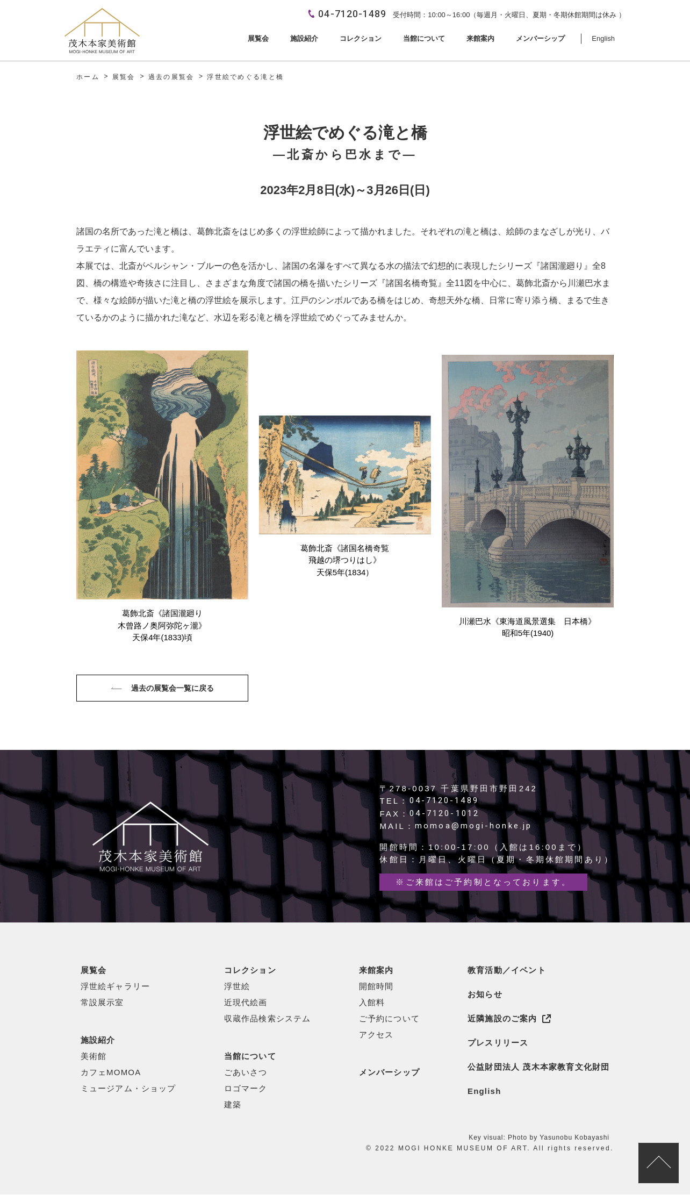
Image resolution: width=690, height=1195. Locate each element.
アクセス (376, 1035)
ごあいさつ (246, 1072)
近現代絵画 (246, 1002)
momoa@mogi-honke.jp (474, 827)
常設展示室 (102, 1002)
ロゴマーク (246, 1088)
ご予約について (389, 1019)
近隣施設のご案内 (502, 1019)
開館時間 (376, 986)
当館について (250, 1056)
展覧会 (94, 970)
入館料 (372, 1002)
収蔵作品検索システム (267, 1019)
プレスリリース (498, 1043)
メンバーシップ (389, 1072)
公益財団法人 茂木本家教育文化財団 (539, 1067)
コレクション (250, 970)
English (484, 1091)
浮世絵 (237, 986)
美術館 (94, 1056)
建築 (232, 1105)
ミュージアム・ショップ (128, 1088)
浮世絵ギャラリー (115, 986)
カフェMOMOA (111, 1072)
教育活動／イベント (507, 970)
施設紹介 (98, 1040)
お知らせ (485, 994)
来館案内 (376, 970)
